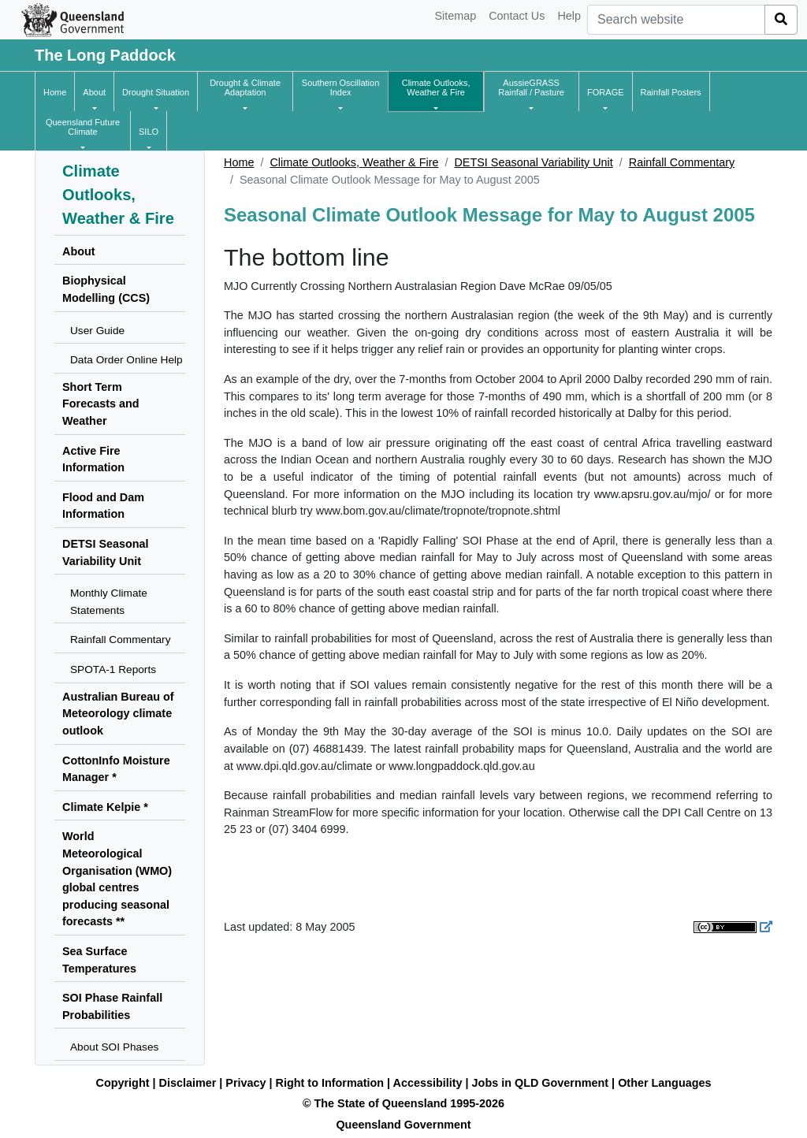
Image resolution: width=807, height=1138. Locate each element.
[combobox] (676, 20)
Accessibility (428, 1083)
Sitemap (455, 15)
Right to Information (330, 1083)
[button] (94, 92)
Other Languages (664, 1083)
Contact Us (517, 15)
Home (239, 162)
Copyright (123, 1083)
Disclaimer (188, 1083)
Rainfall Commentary (681, 162)
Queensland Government (403, 1124)
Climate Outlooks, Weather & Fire (354, 162)
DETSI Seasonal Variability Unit (533, 162)
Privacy (245, 1083)
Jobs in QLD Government (542, 1083)
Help (569, 15)
